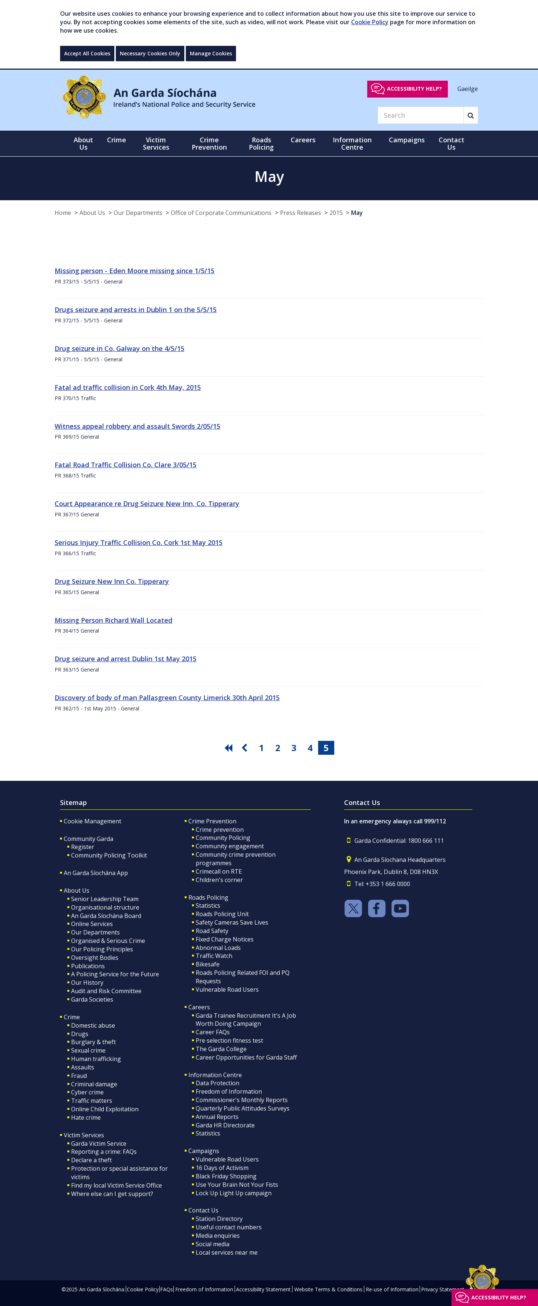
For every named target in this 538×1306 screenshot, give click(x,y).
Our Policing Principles (102, 949)
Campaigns (203, 1151)
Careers (199, 1007)
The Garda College (221, 1049)
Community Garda (88, 839)
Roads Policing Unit (222, 914)
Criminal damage (94, 1084)
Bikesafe (208, 964)
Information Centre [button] (352, 143)
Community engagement (230, 846)
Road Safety (212, 931)
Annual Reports (217, 1117)
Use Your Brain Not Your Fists (237, 1185)
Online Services (92, 924)
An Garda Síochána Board (106, 916)
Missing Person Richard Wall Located (113, 620)
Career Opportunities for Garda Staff (246, 1057)
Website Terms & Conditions (328, 1289)
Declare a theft (91, 1160)
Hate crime (86, 1117)
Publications (88, 966)
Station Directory (219, 1219)
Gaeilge (467, 88)
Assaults (82, 1067)
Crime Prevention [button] (209, 143)
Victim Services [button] (156, 143)
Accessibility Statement (263, 1289)
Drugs (79, 1034)
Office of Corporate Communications (221, 213)
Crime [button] (116, 139)
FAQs (166, 1289)
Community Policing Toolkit (109, 855)
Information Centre (215, 1075)
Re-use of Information (392, 1289)
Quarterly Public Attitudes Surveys (243, 1108)
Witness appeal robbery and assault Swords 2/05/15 (137, 426)
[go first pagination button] (229, 748)
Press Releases (300, 213)
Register (82, 847)
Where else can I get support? (112, 1194)
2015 (336, 213)
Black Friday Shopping (226, 1176)
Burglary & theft (93, 1042)
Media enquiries (218, 1236)
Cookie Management (92, 821)
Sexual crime (88, 1050)
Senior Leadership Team (105, 899)
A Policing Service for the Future (115, 974)
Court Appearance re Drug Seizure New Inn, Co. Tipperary (147, 503)
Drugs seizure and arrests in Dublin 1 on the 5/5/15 (136, 309)
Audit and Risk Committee (106, 991)
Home (63, 213)
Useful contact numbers (229, 1227)
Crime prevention (220, 830)
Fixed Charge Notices (225, 939)
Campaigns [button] (407, 139)
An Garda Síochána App (96, 873)
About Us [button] (83, 143)
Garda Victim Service (98, 1143)
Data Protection (217, 1083)
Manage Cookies (211, 53)
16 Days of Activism (222, 1168)
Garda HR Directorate (225, 1125)
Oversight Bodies (94, 958)
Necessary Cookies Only (150, 53)
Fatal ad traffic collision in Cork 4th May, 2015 (128, 387)
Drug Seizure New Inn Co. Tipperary (112, 581)
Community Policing (223, 838)
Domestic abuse (93, 1025)
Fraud (79, 1076)
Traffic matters (91, 1101)
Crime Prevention (212, 821)
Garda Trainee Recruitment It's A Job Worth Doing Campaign (246, 1019)
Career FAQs (213, 1032)
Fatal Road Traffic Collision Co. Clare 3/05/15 (125, 464)
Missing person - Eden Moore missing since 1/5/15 (134, 270)
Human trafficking (96, 1059)
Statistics (208, 905)
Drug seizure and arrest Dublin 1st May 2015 (125, 658)
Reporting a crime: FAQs (104, 1152)
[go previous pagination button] (246, 748)
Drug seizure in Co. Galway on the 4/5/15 (119, 348)
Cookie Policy (369, 22)
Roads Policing (208, 897)
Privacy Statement (442, 1289)
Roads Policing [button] (261, 143)
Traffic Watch (214, 956)
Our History (87, 982)
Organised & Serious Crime (108, 941)
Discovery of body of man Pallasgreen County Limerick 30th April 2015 (167, 697)
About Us (92, 213)
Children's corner (219, 880)
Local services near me (227, 1252)
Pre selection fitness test (229, 1040)
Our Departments (138, 213)
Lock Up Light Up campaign (234, 1193)
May (357, 213)
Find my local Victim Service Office (116, 1185)
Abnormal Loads (218, 948)
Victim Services (84, 1135)
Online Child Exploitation (105, 1109)
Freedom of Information (229, 1091)
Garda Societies (92, 999)
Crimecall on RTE (219, 871)
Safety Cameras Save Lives (232, 922)
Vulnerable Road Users (227, 989)
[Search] (421, 115)
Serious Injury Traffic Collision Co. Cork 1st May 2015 (138, 542)
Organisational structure (105, 907)
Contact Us (203, 1210)
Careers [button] (303, 139)
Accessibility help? (414, 88)
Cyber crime (87, 1092)
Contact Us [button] (451, 143)
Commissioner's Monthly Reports (242, 1100)
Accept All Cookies (87, 53)
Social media (212, 1244)
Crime (72, 1017)
